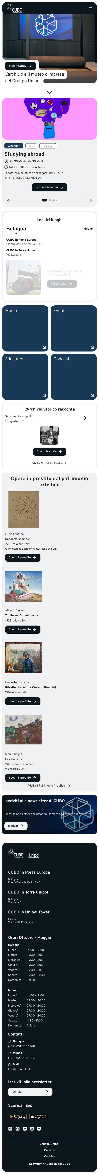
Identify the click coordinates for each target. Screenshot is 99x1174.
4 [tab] (56, 200)
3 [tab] (53, 200)
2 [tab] (50, 200)
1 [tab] (44, 200)
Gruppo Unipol (49, 1144)
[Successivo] (84, 418)
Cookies (49, 1157)
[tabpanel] (49, 146)
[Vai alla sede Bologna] (62, 284)
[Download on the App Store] (38, 1117)
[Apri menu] (90, 8)
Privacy (49, 1150)
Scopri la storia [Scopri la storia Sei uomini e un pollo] (47, 451)
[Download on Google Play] (17, 1117)
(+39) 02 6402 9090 (22, 1058)
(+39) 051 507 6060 (21, 1046)
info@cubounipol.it (20, 1069)
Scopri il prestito (20, 558)
